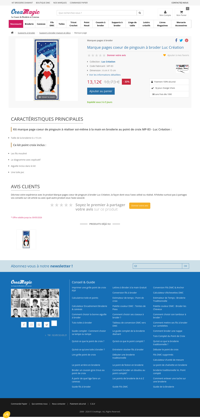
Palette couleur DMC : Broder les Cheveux (169, 308)
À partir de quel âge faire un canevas (86, 380)
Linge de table (132, 24)
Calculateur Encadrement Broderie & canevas (89, 308)
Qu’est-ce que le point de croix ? (88, 341)
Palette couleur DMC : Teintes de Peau (129, 308)
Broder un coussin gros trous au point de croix (88, 372)
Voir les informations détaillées (105, 74)
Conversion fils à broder (124, 292)
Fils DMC (52, 24)
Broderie (29, 23)
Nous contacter (58, 404)
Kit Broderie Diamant (22, 2)
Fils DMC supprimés (163, 354)
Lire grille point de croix (84, 354)
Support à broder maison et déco (55, 32)
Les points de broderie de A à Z (128, 378)
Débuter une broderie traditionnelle (123, 356)
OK (185, 265)
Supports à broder (117, 24)
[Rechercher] (140, 12)
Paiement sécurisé (78, 404)
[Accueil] (12, 32)
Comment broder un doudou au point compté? (128, 372)
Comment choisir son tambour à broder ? (169, 316)
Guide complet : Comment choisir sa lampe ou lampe (89, 332)
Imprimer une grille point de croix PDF (89, 289)
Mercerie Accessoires (181, 24)
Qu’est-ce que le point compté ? (128, 341)
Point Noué (86, 24)
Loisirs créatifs (146, 24)
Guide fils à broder (81, 386)
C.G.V (92, 404)
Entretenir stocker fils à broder (128, 349)
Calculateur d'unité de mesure (168, 359)
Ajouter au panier (101, 91)
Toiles (62, 23)
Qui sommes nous (40, 404)
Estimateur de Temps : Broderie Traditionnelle (169, 299)
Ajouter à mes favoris (178, 55)
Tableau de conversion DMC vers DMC (129, 324)
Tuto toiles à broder (82, 322)
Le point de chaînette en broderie (170, 364)
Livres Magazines (162, 24)
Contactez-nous (180, 2)
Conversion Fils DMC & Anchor (168, 287)
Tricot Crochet (74, 24)
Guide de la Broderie (163, 386)
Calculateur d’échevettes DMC (168, 292)
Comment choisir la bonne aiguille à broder (89, 316)
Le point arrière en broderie (86, 364)
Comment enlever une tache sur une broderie (169, 380)
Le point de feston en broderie (127, 364)
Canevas (41, 23)
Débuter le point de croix (165, 349)
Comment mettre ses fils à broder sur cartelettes (170, 324)
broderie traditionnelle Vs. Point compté (169, 372)
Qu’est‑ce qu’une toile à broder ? (88, 349)
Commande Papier (79, 2)
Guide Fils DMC (120, 386)
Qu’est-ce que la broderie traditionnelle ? (166, 343)
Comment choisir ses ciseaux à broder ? (128, 316)
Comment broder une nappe (167, 330)
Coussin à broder (100, 24)
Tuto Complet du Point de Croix (169, 336)
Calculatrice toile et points (85, 297)
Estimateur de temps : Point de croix (128, 299)
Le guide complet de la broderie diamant (128, 332)
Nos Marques (60, 2)
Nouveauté (16, 23)
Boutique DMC (43, 2)
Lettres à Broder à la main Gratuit (129, 287)
